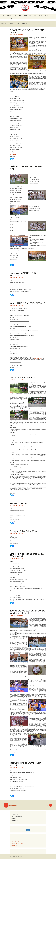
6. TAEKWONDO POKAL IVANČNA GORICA (27, 31)
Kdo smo (40, 15)
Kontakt (46, 15)
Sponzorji (10, 18)
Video (35, 15)
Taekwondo (9, 15)
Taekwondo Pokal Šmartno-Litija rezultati (25, 764)
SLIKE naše (12, 152)
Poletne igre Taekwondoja (22, 377)
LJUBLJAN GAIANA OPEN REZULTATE (23, 274)
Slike (30, 15)
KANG (28, 830)
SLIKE (11, 491)
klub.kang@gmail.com (38, 358)
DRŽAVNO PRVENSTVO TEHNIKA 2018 (27, 167)
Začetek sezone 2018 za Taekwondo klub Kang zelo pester (27, 611)
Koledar (16, 18)
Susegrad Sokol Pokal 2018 (23, 531)
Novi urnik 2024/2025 (15, 841)
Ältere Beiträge (11, 805)
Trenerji (25, 15)
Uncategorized (20, 34)
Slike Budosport (13, 154)
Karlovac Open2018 (19, 503)
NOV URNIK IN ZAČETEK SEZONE (27, 303)
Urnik (20, 15)
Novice (2, 15)
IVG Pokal (3, 18)
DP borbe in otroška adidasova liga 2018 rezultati (27, 555)
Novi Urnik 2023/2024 (15, 845)
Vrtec (15, 15)
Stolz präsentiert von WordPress (16, 856)
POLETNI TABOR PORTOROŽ (17, 838)
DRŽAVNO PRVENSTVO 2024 (17, 843)
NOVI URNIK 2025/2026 (15, 839)
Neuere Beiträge (45, 805)
